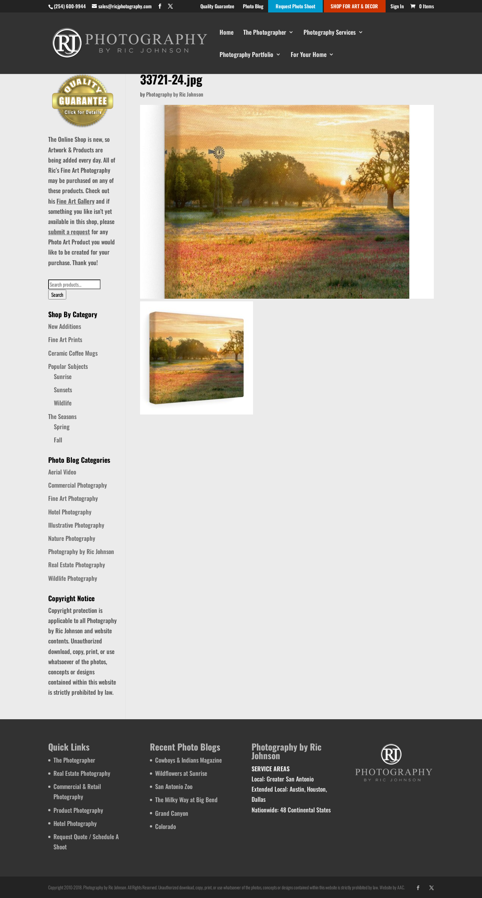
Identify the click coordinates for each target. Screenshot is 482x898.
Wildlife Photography (72, 578)
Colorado (165, 826)
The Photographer (264, 33)
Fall (58, 439)
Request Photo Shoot (295, 7)
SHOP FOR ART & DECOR (354, 7)
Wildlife (63, 402)
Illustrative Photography (76, 525)
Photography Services (330, 33)
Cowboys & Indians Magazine (188, 759)
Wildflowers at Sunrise (181, 773)
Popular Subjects (68, 366)
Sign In (397, 7)
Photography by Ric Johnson (174, 94)
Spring (62, 426)
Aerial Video (62, 471)
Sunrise (63, 376)
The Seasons (62, 416)
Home (226, 33)
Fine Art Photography (73, 498)
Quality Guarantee (217, 7)
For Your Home (308, 55)
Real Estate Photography (76, 564)
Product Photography (78, 810)
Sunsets (63, 389)
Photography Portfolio (246, 55)
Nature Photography (71, 538)
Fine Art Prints (65, 339)
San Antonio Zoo (173, 786)
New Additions (64, 326)
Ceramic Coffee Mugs (73, 353)
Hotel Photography (70, 511)
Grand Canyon (171, 813)
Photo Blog (253, 7)
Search (57, 294)
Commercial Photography (77, 485)
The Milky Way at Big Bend (186, 799)
